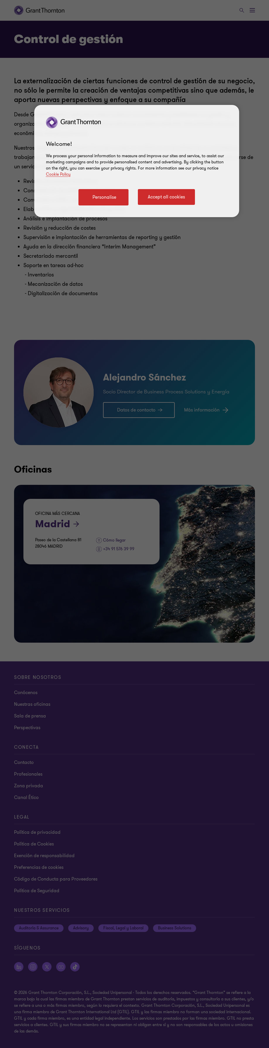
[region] (136, 161)
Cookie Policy (58, 174)
